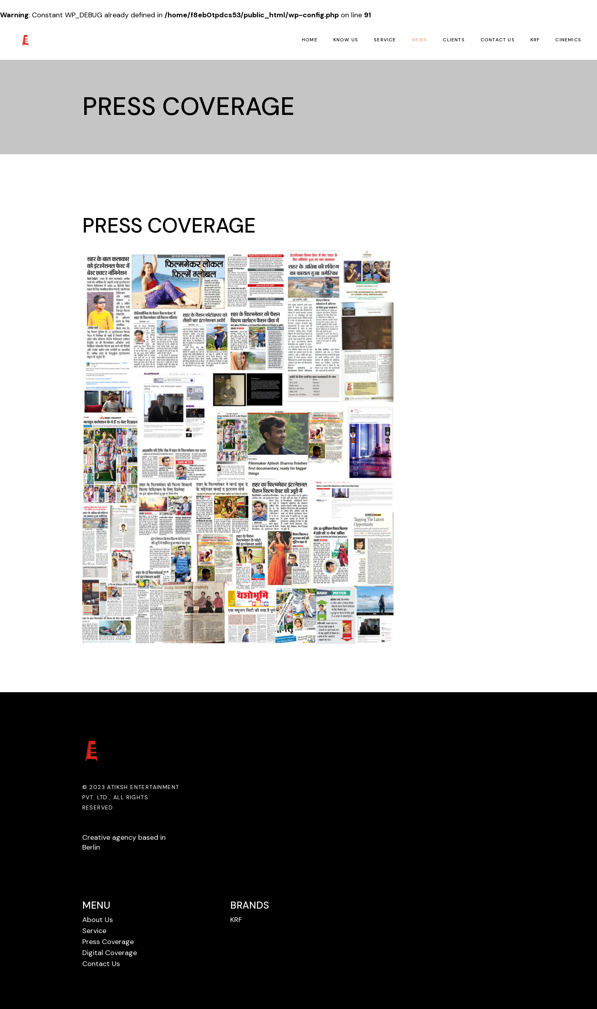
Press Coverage (108, 941)
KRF (236, 919)
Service (94, 930)
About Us (97, 919)
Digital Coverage (109, 952)
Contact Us (101, 963)
